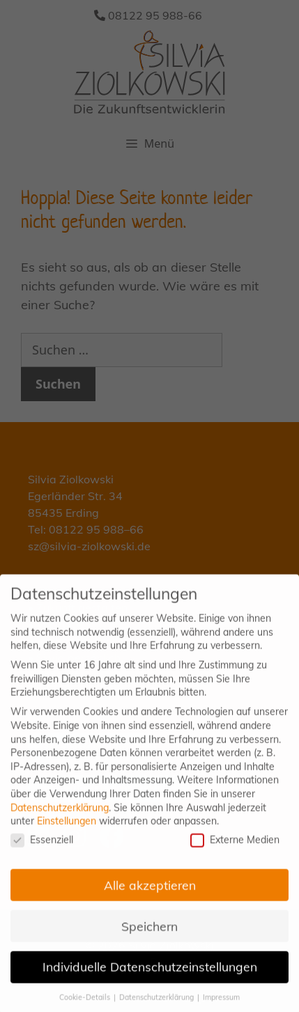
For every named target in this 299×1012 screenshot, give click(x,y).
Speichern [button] (149, 934)
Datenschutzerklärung (59, 815)
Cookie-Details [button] (85, 1006)
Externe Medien (234, 848)
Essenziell (41, 848)
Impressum (221, 1006)
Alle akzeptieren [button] (150, 893)
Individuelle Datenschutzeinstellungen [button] (150, 975)
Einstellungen (66, 829)
